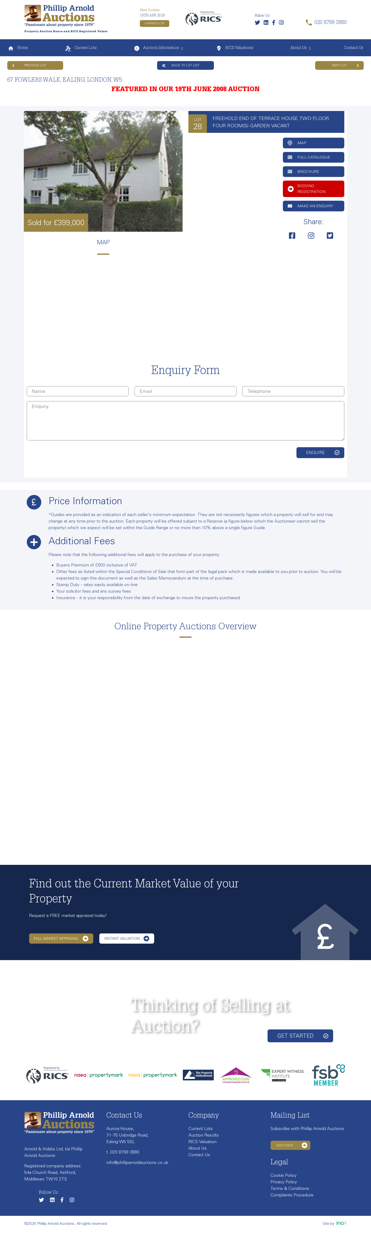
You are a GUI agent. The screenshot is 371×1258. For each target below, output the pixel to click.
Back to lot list (180, 65)
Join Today (291, 1145)
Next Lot (345, 65)
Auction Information (156, 48)
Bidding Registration (306, 188)
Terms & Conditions (289, 1188)
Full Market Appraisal (61, 938)
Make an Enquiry (310, 206)
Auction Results (203, 1135)
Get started (302, 1036)
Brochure (303, 171)
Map (297, 143)
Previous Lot (29, 65)
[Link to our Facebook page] (275, 23)
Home (18, 48)
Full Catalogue (309, 157)
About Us (298, 48)
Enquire (315, 452)
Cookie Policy (283, 1175)
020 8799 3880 (124, 1152)
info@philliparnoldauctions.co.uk (137, 1162)
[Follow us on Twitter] (258, 23)
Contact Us (353, 48)
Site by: (335, 1223)
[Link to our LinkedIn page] (267, 23)
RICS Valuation (202, 1141)
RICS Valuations (234, 48)
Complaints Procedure (291, 1195)
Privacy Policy (283, 1182)
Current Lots (154, 23)
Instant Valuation (126, 938)
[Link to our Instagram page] (282, 23)
